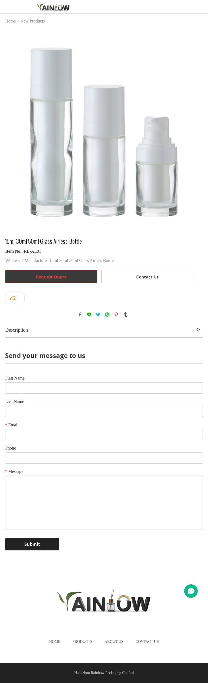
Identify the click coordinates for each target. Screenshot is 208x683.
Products (82, 642)
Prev (12, 127)
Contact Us (147, 277)
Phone (10, 448)
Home (10, 21)
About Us (114, 642)
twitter (98, 314)
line (89, 314)
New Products (32, 21)
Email (11, 424)
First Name (15, 378)
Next (195, 127)
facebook (80, 314)
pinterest (116, 314)
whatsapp (107, 314)
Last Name (14, 401)
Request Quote (51, 277)
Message (14, 471)
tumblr (125, 314)
